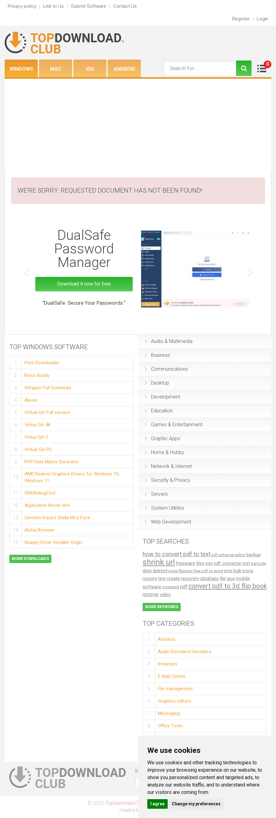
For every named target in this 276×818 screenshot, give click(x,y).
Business (157, 355)
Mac (55, 69)
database (209, 578)
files (200, 563)
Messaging (169, 713)
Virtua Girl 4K (37, 424)
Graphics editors (174, 701)
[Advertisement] (138, 125)
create (173, 578)
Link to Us (53, 6)
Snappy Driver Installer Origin (53, 542)
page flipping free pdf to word (195, 571)
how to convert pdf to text (176, 554)
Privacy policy (22, 6)
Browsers (167, 664)
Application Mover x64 (46, 505)
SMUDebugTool (39, 492)
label (230, 578)
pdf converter (228, 563)
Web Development (167, 522)
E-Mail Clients (171, 676)
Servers (156, 494)
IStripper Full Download (47, 387)
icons (247, 571)
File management (175, 688)
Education (158, 411)
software (152, 587)
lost (246, 563)
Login (262, 19)
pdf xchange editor (228, 555)
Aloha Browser (39, 529)
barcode (258, 563)
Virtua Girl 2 (36, 437)
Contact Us (125, 6)
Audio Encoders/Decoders (184, 651)
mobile (243, 578)
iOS (90, 69)
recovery (190, 578)
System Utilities (164, 508)
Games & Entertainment (173, 425)
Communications (166, 369)
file (223, 578)
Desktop (156, 383)
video (165, 594)
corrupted (170, 587)
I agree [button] (157, 803)
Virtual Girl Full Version (47, 412)
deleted (160, 570)
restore (150, 578)
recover (151, 594)
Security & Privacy (167, 480)
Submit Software (88, 6)
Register (241, 19)
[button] (25, 269)
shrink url (159, 562)
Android (124, 69)
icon (209, 563)
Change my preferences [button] (196, 803)
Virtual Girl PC (38, 449)
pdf (184, 587)
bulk (237, 571)
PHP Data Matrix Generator (51, 461)
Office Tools (170, 725)
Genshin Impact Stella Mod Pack (57, 517)
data (147, 571)
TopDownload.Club (125, 803)
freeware (185, 563)
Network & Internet (168, 466)
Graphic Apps (162, 438)
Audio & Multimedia (168, 341)
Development (162, 397)
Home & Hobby (164, 452)
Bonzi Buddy (37, 375)
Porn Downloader (41, 362)
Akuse (30, 400)
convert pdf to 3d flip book (227, 586)
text (162, 578)
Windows (21, 69)
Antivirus (166, 639)
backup (253, 554)
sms (228, 570)
